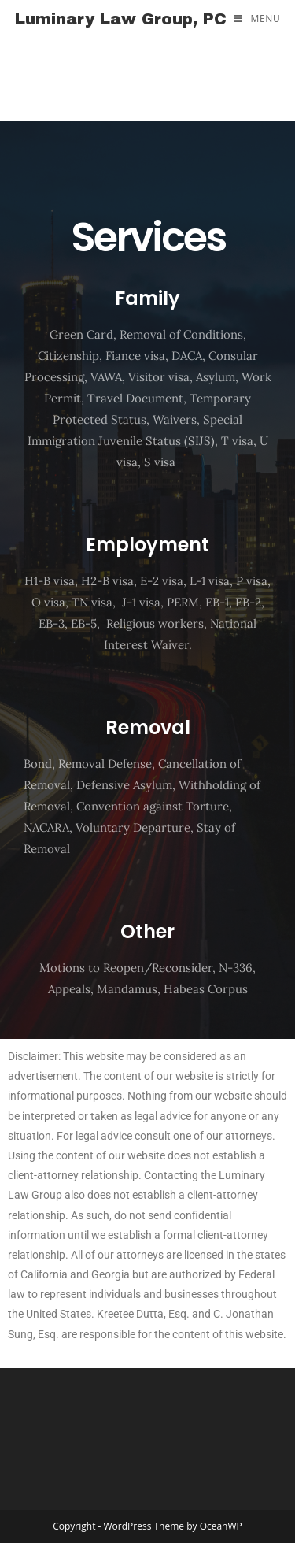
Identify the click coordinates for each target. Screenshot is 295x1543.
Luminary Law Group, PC (121, 19)
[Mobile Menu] (257, 18)
